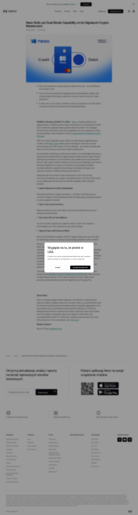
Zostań (57, 267)
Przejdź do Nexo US (80, 267)
